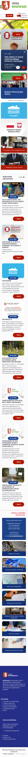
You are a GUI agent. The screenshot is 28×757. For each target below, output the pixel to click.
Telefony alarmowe (9, 703)
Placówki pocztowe (9, 708)
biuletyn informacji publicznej (22, 15)
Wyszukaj (9, 15)
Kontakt (5, 735)
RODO (5, 710)
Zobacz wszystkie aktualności (18, 514)
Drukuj (21, 177)
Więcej (18, 34)
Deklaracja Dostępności (12, 731)
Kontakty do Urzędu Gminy (11, 701)
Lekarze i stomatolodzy (10, 707)
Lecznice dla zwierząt (9, 705)
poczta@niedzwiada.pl (16, 536)
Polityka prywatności (9, 739)
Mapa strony (7, 737)
